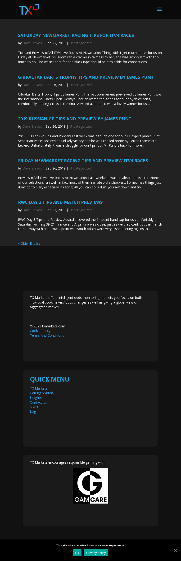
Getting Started (41, 393)
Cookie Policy (40, 330)
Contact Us (38, 402)
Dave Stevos (32, 43)
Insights (36, 397)
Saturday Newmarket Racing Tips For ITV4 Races (76, 35)
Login (34, 411)
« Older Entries (29, 243)
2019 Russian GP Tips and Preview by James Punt (74, 119)
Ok (77, 553)
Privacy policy (96, 553)
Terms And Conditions (47, 335)
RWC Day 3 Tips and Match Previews (60, 202)
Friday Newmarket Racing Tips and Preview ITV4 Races (83, 160)
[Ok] (175, 550)
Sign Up (35, 406)
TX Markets (38, 388)
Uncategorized (80, 43)
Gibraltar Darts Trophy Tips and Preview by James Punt (86, 77)
